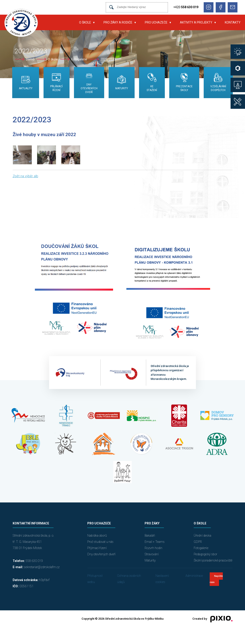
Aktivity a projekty (196, 22)
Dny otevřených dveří (101, 554)
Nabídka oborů (97, 535)
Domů (30, 59)
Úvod (68, 22)
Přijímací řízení (97, 548)
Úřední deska (202, 535)
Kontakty (233, 22)
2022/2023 (108, 59)
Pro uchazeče (156, 22)
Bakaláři (150, 535)
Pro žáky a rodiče (118, 22)
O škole (85, 22)
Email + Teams (155, 542)
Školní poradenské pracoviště (213, 560)
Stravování (152, 554)
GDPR (198, 542)
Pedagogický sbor (205, 554)
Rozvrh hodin (153, 548)
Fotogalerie (79, 59)
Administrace (194, 575)
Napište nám (216, 579)
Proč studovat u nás (100, 542)
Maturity (150, 560)
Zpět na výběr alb (25, 176)
